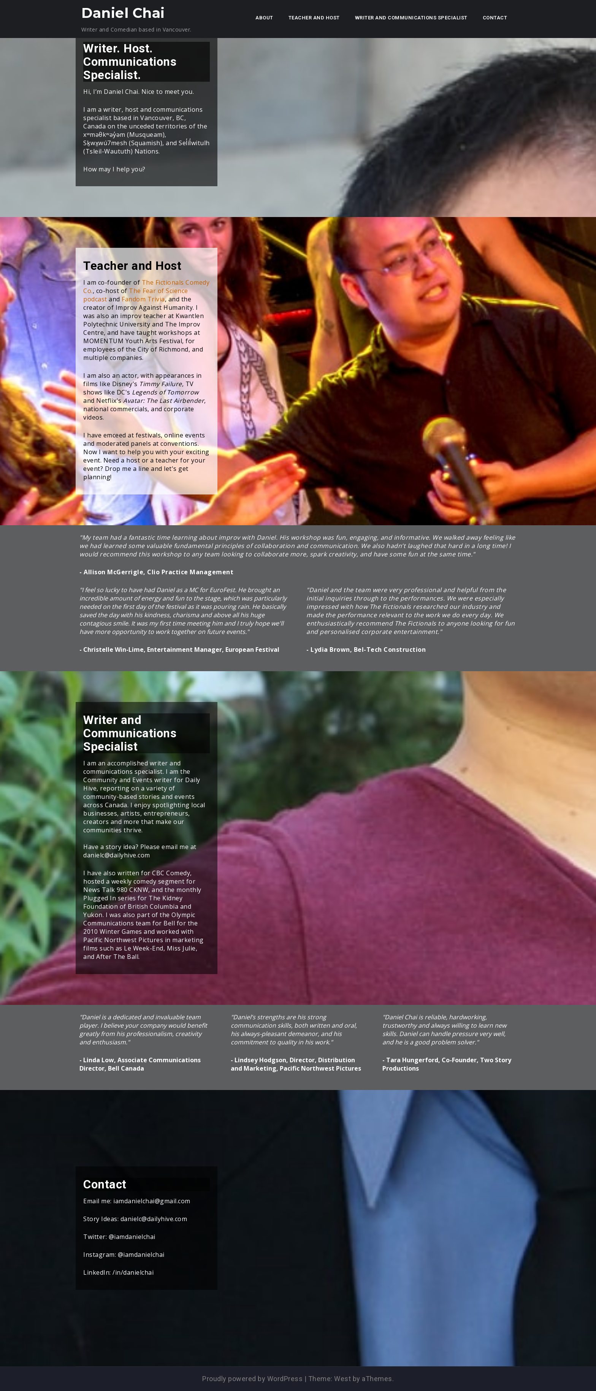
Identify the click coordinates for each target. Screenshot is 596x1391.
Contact (495, 18)
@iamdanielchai (132, 1237)
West (342, 1379)
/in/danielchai (133, 1272)
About (264, 18)
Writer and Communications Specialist (411, 18)
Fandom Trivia (143, 299)
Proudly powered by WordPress (252, 1379)
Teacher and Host (314, 18)
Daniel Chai (123, 13)
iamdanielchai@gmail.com (151, 1201)
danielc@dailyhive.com (153, 1219)
